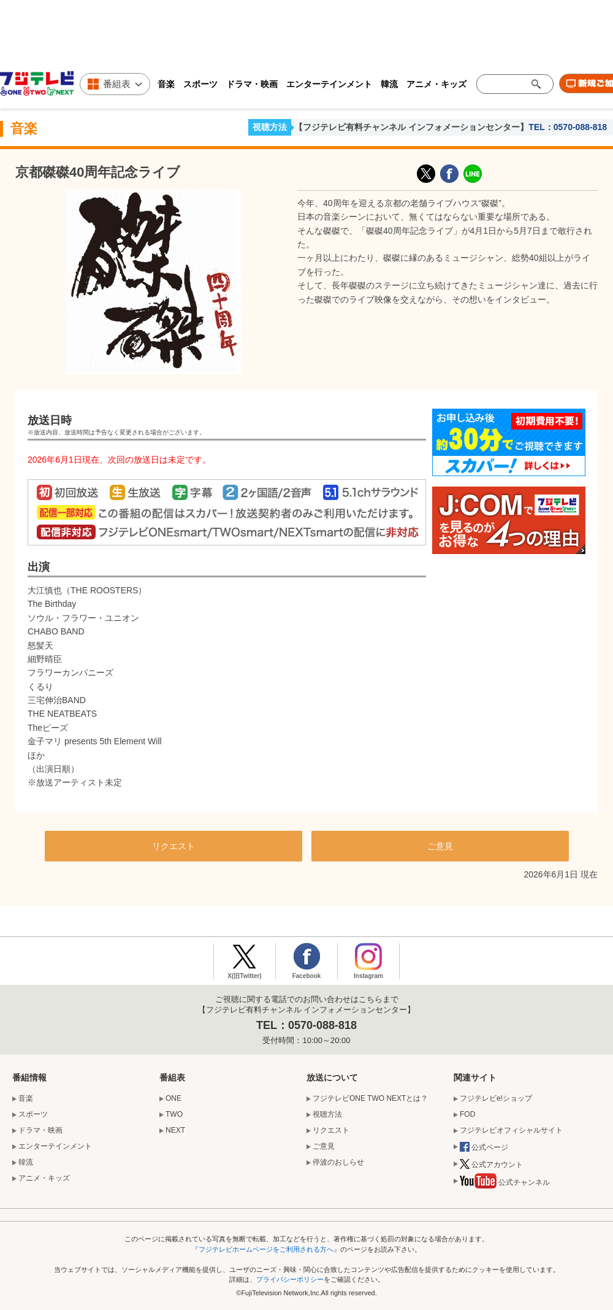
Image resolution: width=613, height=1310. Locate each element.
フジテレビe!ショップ (496, 1098)
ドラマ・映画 (252, 84)
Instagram (368, 976)
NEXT (175, 1130)
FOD (467, 1114)
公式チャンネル (505, 1184)
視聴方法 (270, 127)
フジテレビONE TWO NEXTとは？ (370, 1098)
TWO (174, 1114)
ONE (173, 1098)
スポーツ (200, 84)
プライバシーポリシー (290, 1279)
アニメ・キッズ (436, 84)
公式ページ (484, 1148)
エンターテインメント (329, 84)
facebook (449, 173)
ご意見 (440, 846)
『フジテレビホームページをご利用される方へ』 (266, 1249)
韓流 (389, 84)
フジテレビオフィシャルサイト (511, 1130)
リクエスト (173, 846)
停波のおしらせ (338, 1162)
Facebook (306, 976)
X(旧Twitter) (426, 173)
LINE (472, 173)
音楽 (166, 84)
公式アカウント (491, 1165)
